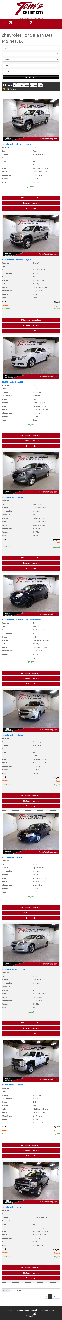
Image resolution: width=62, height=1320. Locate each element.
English (4, 26)
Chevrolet (5, 1302)
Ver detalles (31, 208)
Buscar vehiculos (31, 77)
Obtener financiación (31, 203)
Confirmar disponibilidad (31, 198)
